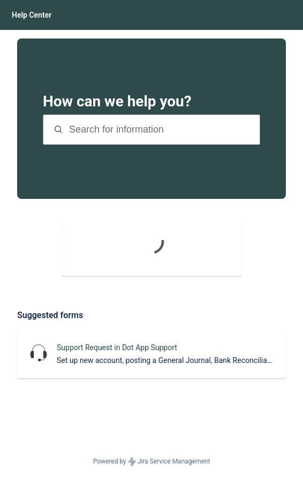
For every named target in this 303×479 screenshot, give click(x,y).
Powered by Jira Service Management (151, 462)
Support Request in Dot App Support (117, 347)
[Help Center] (32, 15)
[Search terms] (163, 129)
